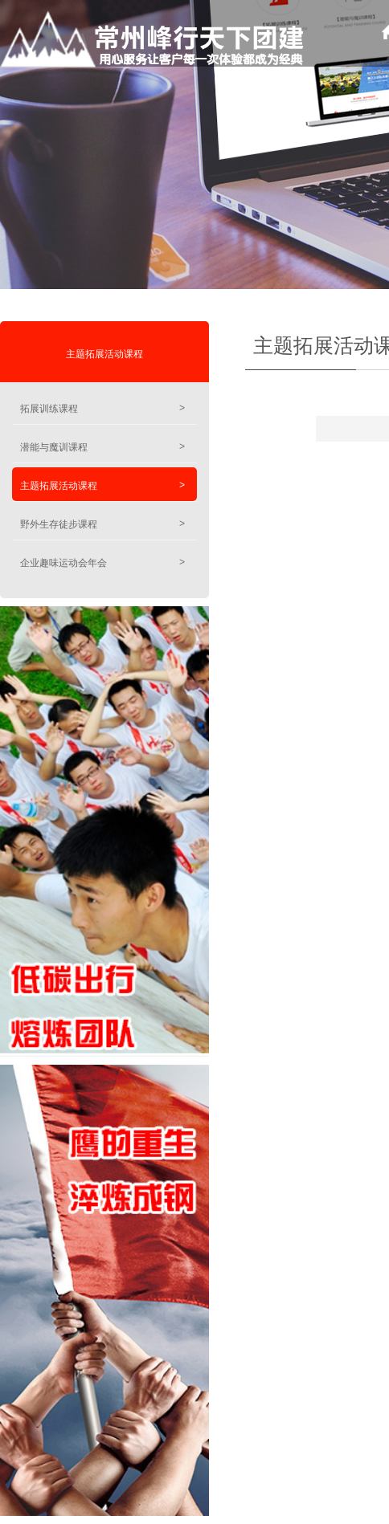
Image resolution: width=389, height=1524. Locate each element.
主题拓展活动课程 (104, 354)
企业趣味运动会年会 (102, 562)
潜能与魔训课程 (102, 447)
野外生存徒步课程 (102, 524)
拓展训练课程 (102, 408)
